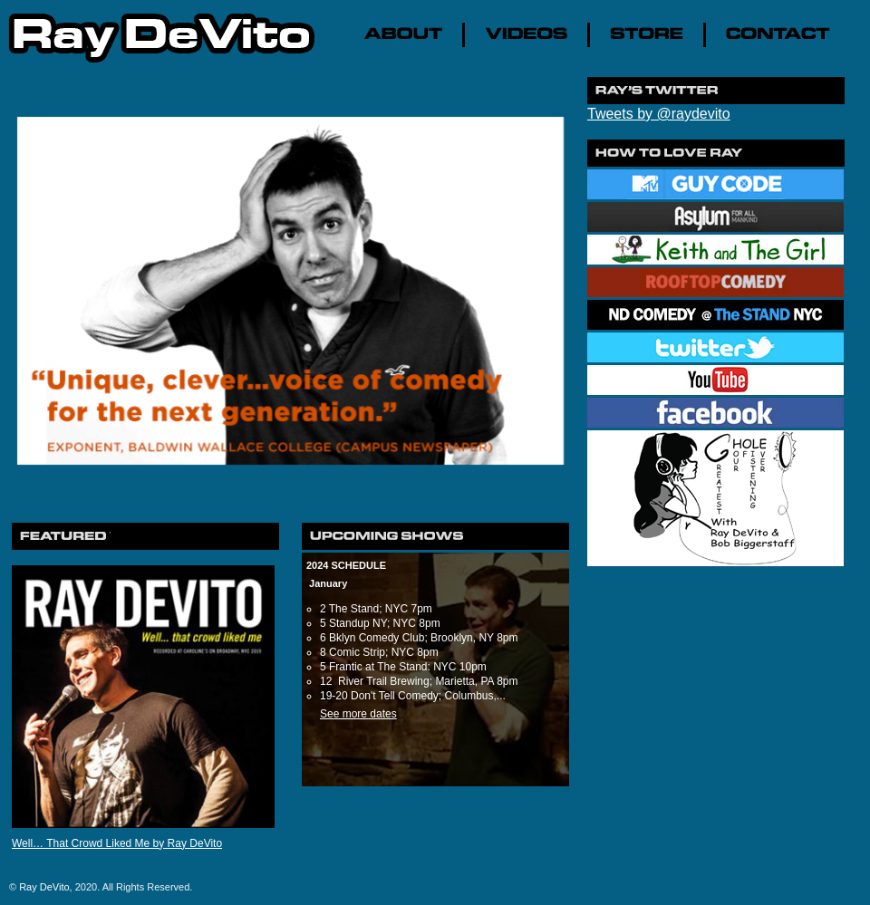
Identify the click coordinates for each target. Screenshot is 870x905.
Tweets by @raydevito (658, 113)
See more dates (358, 714)
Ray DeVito (44, 886)
